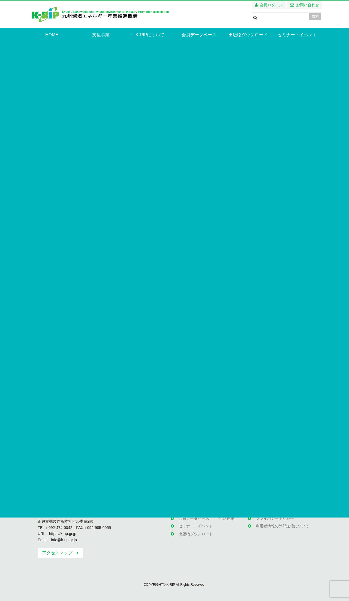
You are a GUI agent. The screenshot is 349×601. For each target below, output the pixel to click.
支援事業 (101, 34)
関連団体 (263, 502)
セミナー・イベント (297, 34)
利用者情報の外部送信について (282, 524)
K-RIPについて (150, 34)
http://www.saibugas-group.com (123, 322)
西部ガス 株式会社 (95, 78)
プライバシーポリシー (274, 517)
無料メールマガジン (272, 509)
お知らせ (186, 502)
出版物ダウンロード (248, 34)
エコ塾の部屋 (234, 509)
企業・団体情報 (61, 78)
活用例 (228, 517)
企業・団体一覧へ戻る (142, 455)
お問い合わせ (307, 5)
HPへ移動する (218, 455)
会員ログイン (271, 5)
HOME (51, 34)
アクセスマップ (57, 553)
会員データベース (199, 34)
